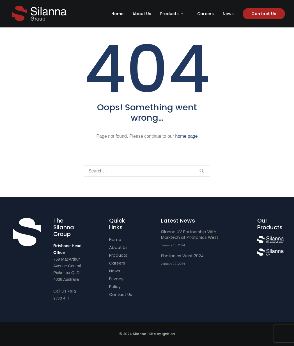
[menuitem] (119, 13)
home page (186, 136)
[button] (201, 170)
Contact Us (120, 294)
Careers (205, 14)
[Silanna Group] (39, 14)
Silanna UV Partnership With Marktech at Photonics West (189, 234)
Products (171, 14)
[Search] (147, 171)
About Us (141, 14)
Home (117, 14)
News (228, 14)
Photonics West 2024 (182, 256)
